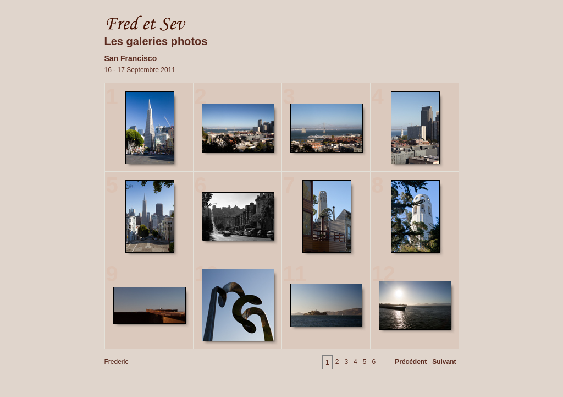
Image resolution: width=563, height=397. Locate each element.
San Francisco (130, 58)
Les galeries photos (156, 41)
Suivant (444, 362)
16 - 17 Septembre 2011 (139, 70)
